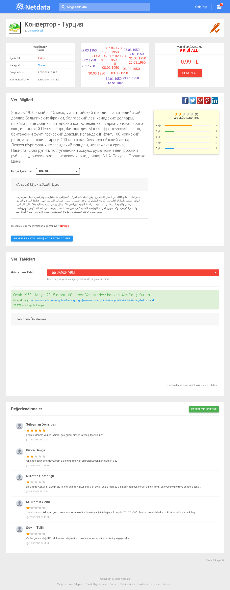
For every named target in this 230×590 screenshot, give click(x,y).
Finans (41, 65)
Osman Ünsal (35, 30)
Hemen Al (189, 73)
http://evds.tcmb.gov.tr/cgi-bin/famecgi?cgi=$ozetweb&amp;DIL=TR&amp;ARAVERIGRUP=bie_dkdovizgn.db (92, 300)
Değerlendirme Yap (204, 409)
